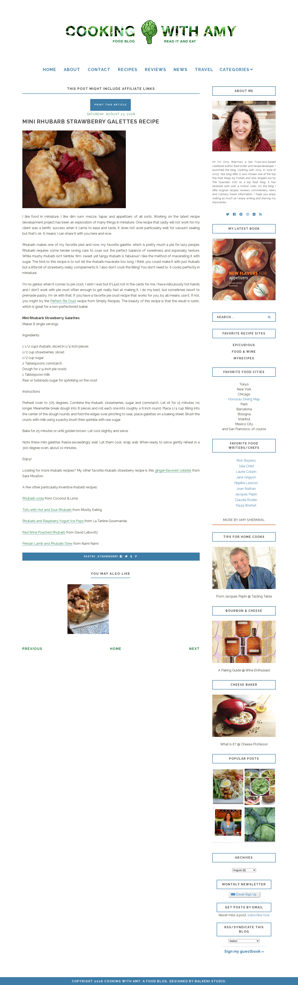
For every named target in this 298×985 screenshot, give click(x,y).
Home (49, 69)
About (72, 69)
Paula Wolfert (246, 505)
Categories (234, 69)
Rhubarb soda (33, 498)
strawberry (107, 556)
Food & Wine (244, 351)
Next (194, 649)
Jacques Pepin (246, 494)
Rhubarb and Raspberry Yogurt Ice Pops (53, 521)
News (180, 69)
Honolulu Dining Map (244, 399)
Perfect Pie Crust (63, 301)
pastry (90, 556)
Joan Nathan (246, 489)
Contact (99, 69)
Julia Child (246, 466)
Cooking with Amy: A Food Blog (135, 981)
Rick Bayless (246, 460)
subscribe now (259, 915)
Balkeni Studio (210, 981)
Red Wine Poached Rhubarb (43, 532)
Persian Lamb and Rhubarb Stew (47, 544)
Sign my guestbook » (244, 951)
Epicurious (244, 345)
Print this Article (110, 104)
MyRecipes (244, 358)
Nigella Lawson (246, 483)
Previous (32, 649)
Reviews (155, 69)
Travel (204, 69)
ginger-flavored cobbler (173, 470)
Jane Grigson (246, 477)
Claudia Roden (246, 500)
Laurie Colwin (246, 472)
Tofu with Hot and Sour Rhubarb (47, 510)
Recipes (127, 69)
